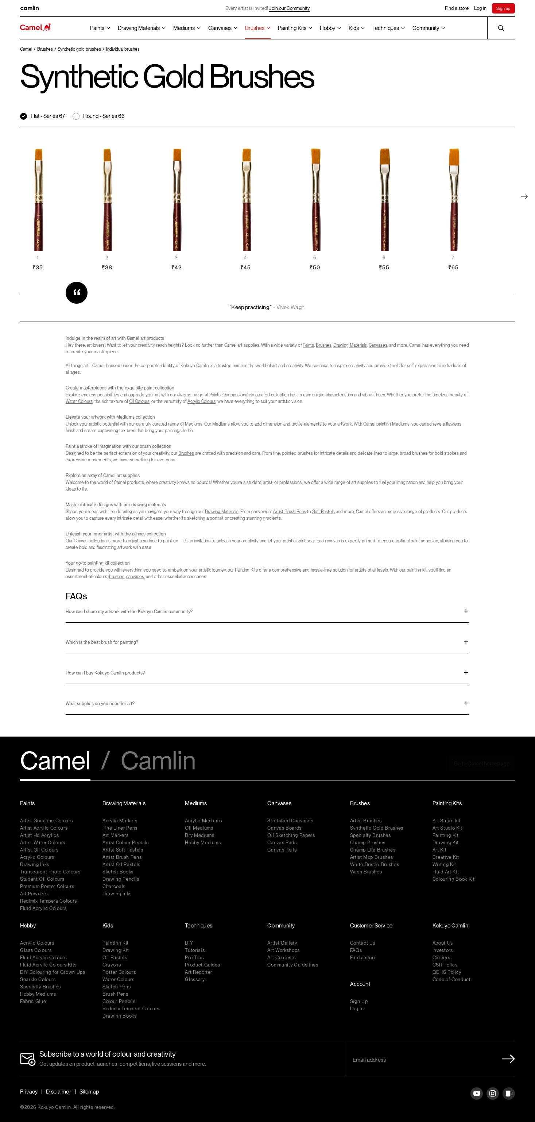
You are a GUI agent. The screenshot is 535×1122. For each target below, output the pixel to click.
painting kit (417, 570)
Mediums (184, 28)
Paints (97, 28)
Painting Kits (292, 28)
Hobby (327, 28)
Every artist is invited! (267, 8)
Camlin (158, 762)
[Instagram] (492, 1099)
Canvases (220, 28)
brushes (116, 576)
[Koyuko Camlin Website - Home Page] (35, 27)
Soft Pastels (323, 511)
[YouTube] (476, 1099)
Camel (55, 762)
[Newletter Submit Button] (506, 1059)
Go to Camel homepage (481, 763)
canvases (135, 576)
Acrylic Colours (201, 401)
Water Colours (79, 401)
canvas (334, 540)
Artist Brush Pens (289, 511)
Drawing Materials (139, 28)
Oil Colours (139, 401)
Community (425, 28)
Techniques (385, 28)
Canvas (81, 540)
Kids (354, 28)
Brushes (254, 28)
